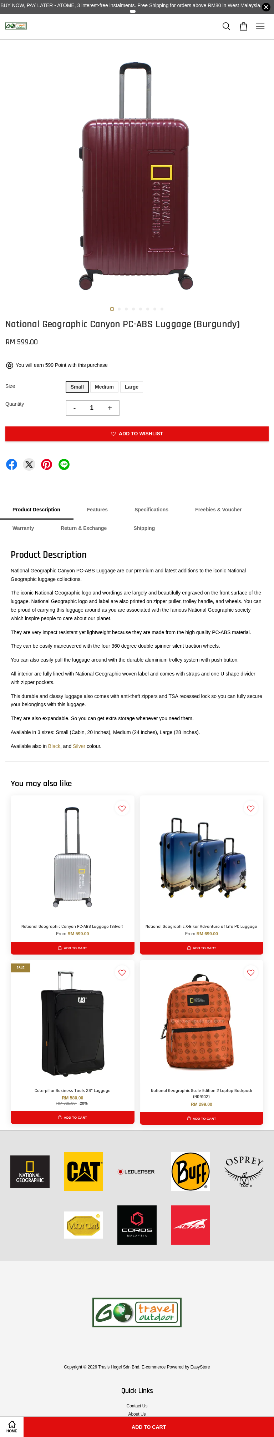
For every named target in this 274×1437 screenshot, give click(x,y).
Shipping (144, 528)
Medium (104, 387)
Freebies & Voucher (218, 509)
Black (54, 746)
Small (77, 387)
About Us (137, 1414)
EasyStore (200, 1367)
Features (97, 509)
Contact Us (137, 1405)
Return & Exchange (84, 528)
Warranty (23, 528)
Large (131, 387)
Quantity (14, 404)
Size (10, 386)
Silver (79, 746)
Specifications (151, 509)
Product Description (36, 509)
